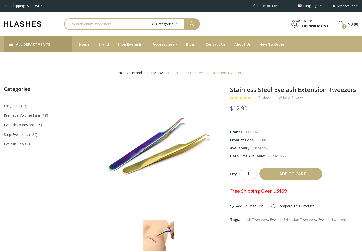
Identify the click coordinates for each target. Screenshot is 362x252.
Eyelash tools (19, 144)
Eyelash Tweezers (332, 219)
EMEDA (157, 72)
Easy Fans (15, 105)
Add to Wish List (249, 206)
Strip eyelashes (20, 134)
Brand (137, 72)
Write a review (291, 98)
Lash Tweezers (255, 219)
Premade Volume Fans (26, 115)
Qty (233, 173)
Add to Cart (292, 174)
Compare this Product (295, 206)
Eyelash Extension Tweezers (293, 219)
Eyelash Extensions (23, 124)
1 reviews (263, 98)
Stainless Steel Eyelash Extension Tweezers (208, 72)
